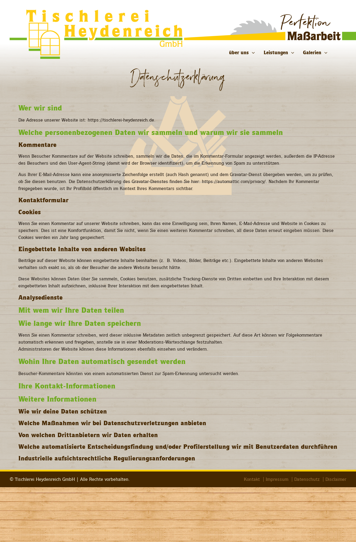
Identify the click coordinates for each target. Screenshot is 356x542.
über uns (239, 52)
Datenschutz (307, 479)
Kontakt (252, 479)
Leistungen (276, 52)
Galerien (312, 52)
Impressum (277, 479)
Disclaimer (335, 479)
